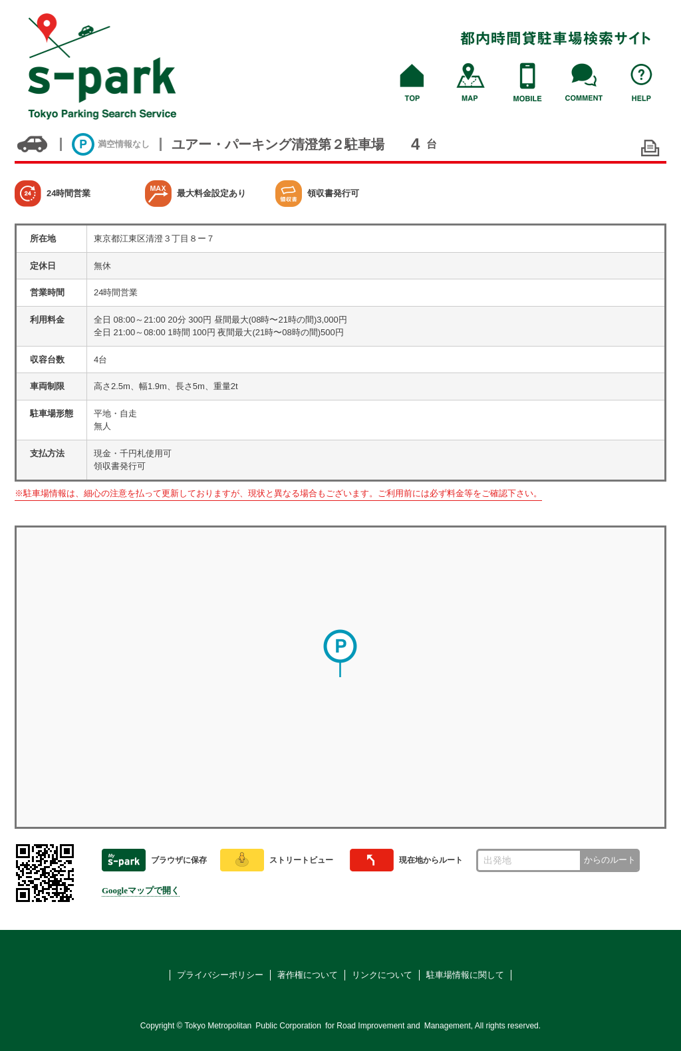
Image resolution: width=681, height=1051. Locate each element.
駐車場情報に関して (465, 975)
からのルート (610, 860)
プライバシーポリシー (220, 975)
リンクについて (382, 975)
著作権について (307, 975)
